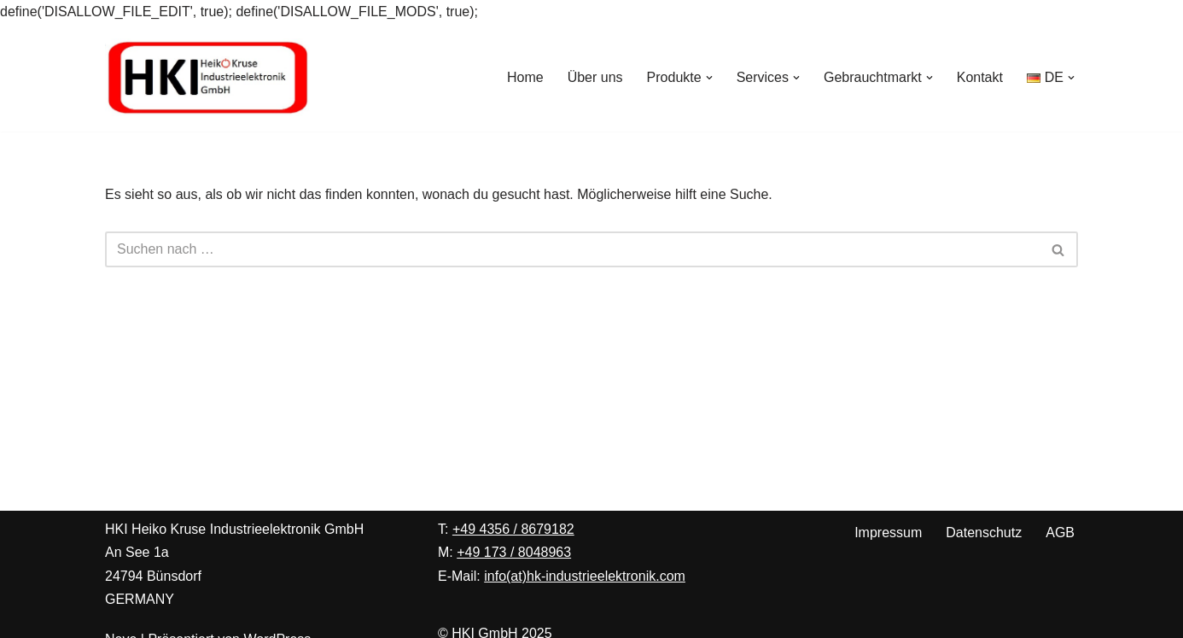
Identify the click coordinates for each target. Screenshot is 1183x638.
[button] (709, 77)
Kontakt (980, 77)
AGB (1060, 532)
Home (525, 77)
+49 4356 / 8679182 (513, 529)
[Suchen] (572, 249)
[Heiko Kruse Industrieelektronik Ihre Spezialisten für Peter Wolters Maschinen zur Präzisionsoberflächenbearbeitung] (207, 77)
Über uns (595, 77)
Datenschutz (984, 532)
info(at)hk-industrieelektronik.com (584, 576)
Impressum (888, 532)
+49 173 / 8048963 (514, 552)
